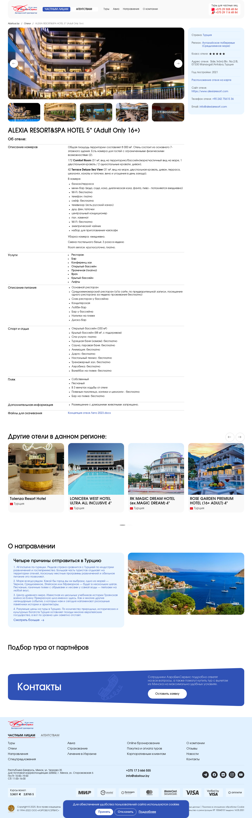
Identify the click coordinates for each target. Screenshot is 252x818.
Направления (131, 9)
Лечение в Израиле (81, 753)
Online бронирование (143, 743)
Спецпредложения (22, 759)
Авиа (116, 9)
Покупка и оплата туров (144, 748)
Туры (106, 9)
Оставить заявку (167, 693)
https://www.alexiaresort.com (210, 91)
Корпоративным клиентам (146, 753)
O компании (150, 9)
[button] (178, 63)
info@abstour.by (137, 775)
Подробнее (147, 811)
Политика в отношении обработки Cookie (223, 807)
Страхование (77, 748)
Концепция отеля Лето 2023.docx (89, 413)
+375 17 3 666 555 (138, 770)
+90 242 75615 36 (223, 99)
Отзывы (191, 748)
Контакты (193, 759)
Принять (104, 811)
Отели (27, 23)
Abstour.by (13, 23)
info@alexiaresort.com (213, 107)
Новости (192, 753)
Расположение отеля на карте (211, 80)
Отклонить (125, 811)
